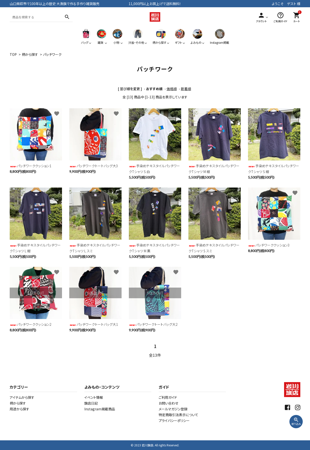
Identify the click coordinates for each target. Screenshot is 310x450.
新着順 (186, 88)
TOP (13, 54)
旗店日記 (91, 403)
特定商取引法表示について (178, 414)
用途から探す (19, 408)
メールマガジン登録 (173, 408)
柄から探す (30, 54)
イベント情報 (93, 397)
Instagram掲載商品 (99, 408)
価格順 (172, 88)
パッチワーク (52, 54)
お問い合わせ (168, 403)
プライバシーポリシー (174, 420)
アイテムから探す (22, 397)
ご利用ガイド (168, 397)
